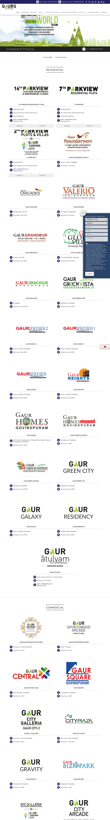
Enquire (30, 122)
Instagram (60, 779)
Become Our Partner (13, 813)
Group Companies (71, 816)
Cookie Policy (15, 816)
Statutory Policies (61, 813)
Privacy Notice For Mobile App (89, 816)
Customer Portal (93, 12)
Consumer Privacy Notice (95, 813)
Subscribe (32, 795)
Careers (32, 813)
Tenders (49, 816)
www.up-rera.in (16, 118)
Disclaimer (40, 813)
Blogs (102, 2)
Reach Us (82, 12)
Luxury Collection (52, 12)
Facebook (29, 779)
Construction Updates (69, 12)
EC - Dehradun (59, 816)
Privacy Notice (80, 813)
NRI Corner (25, 813)
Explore (15, 122)
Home (18, 12)
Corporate (25, 12)
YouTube (72, 779)
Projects (34, 12)
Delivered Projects (61, 58)
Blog (83, 779)
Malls (41, 12)
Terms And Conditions (38, 816)
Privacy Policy (49, 813)
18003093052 (78, 2)
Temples (104, 12)
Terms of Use (25, 816)
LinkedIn (48, 779)
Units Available (48, 58)
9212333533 (52, 2)
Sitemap (71, 813)
